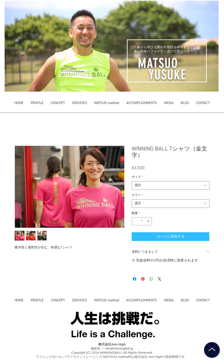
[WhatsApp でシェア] (151, 279)
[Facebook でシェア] (134, 279)
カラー (137, 195)
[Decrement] (135, 221)
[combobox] (170, 185)
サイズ (137, 177)
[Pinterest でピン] (142, 279)
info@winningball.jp (119, 348)
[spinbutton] (142, 221)
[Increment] (148, 221)
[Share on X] (159, 279)
